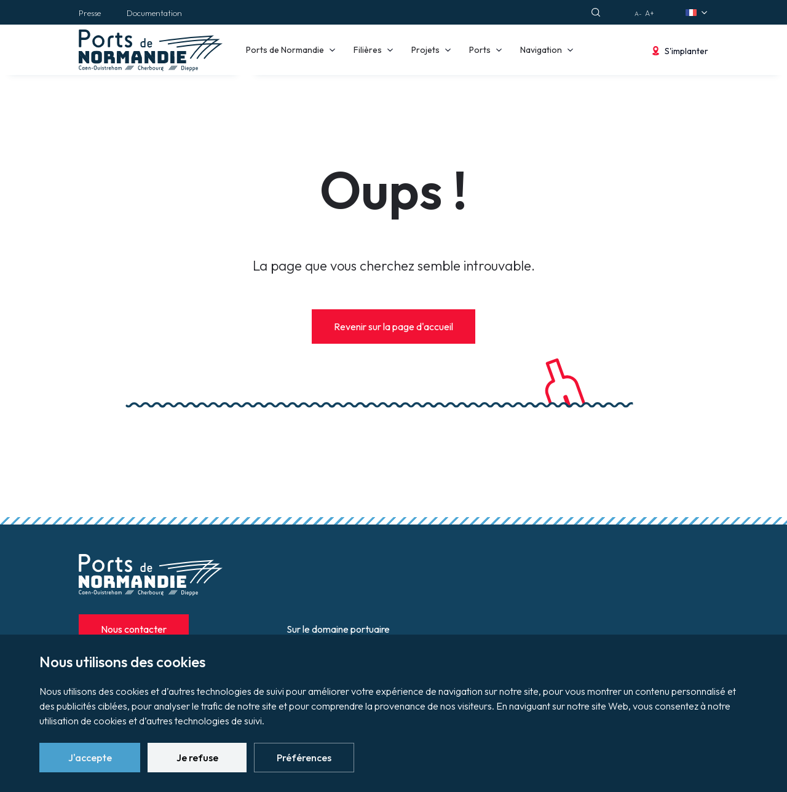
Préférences (304, 757)
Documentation (154, 13)
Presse (90, 13)
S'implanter (686, 51)
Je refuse (197, 757)
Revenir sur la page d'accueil (393, 326)
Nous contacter (134, 629)
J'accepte (90, 757)
